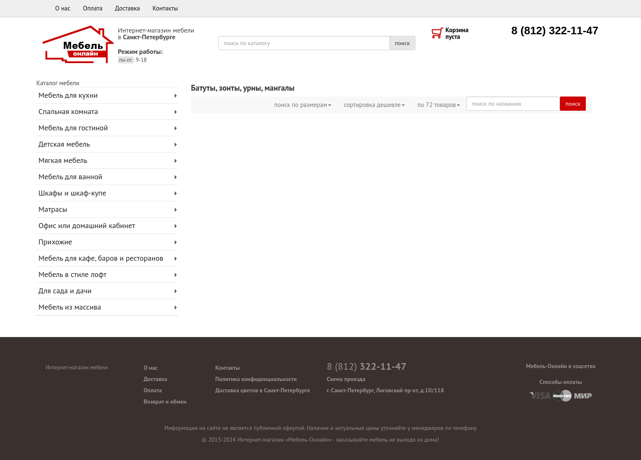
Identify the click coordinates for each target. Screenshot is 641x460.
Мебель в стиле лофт (72, 274)
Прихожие (55, 242)
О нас (63, 8)
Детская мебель (64, 144)
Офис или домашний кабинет (86, 225)
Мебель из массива (69, 307)
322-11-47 (367, 366)
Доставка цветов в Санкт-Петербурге (262, 390)
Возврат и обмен (165, 401)
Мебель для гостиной (73, 127)
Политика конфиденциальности (256, 379)
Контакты (165, 8)
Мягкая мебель (62, 160)
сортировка (374, 105)
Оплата (93, 8)
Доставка (127, 8)
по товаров (438, 105)
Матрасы (52, 209)
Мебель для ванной (70, 176)
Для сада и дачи (65, 290)
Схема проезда (346, 379)
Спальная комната (68, 111)
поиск (402, 43)
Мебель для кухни (68, 95)
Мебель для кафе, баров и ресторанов (100, 258)
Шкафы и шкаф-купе (72, 193)
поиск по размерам (302, 105)
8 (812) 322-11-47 (554, 30)
